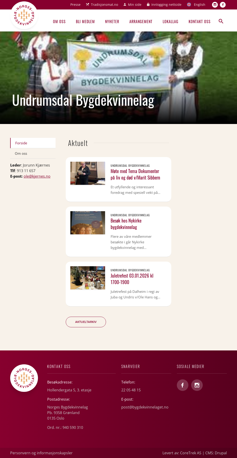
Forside (21, 143)
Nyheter (112, 21)
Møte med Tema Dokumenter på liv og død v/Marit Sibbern (135, 174)
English (199, 4)
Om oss (59, 21)
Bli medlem (85, 21)
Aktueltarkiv (86, 322)
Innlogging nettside (166, 4)
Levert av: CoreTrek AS (181, 452)
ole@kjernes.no (37, 176)
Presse (75, 4)
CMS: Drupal (216, 452)
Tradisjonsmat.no (104, 4)
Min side (134, 4)
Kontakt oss (200, 21)
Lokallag (170, 21)
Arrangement (141, 21)
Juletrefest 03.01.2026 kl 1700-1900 (132, 278)
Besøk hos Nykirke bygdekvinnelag (126, 223)
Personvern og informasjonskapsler (41, 452)
